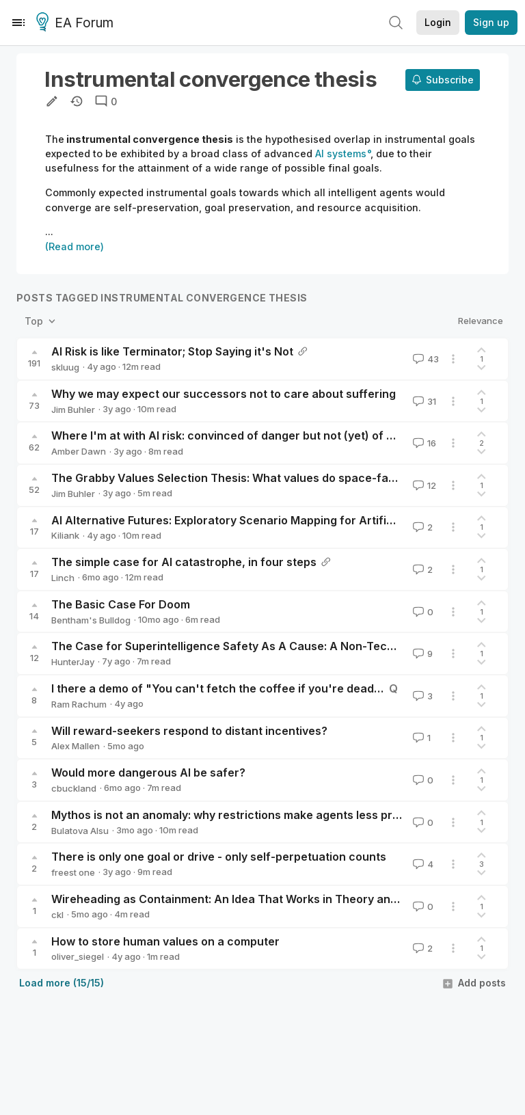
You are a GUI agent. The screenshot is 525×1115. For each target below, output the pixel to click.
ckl (57, 914)
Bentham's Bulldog (91, 620)
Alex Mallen (75, 745)
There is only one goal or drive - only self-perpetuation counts (218, 856)
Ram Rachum (79, 704)
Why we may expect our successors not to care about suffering (223, 394)
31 (423, 401)
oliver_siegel (77, 956)
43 (424, 359)
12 (423, 485)
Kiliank (65, 535)
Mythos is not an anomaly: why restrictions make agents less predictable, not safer (275, 815)
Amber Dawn (78, 451)
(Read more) (74, 246)
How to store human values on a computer (165, 941)
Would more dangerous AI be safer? (148, 772)
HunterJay (72, 661)
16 (423, 443)
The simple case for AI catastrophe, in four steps (184, 562)
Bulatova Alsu (80, 830)
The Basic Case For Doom (120, 604)
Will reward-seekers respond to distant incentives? (189, 731)
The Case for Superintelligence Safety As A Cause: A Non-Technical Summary (262, 646)
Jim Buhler (73, 409)
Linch (63, 577)
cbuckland (73, 788)
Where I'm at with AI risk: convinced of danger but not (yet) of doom (233, 435)
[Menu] (18, 22)
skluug (65, 367)
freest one (73, 872)
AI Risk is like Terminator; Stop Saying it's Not (172, 351)
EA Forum (76, 23)
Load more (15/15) (61, 983)
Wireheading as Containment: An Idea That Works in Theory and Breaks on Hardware (281, 899)
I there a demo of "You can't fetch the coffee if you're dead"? (218, 688)
